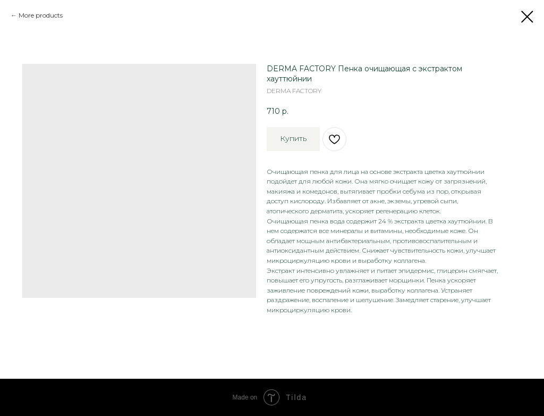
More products (41, 15)
